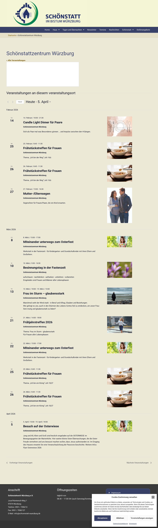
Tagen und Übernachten (73, 30)
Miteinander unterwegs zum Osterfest (48, 242)
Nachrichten (114, 30)
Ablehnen (120, 518)
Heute (20, 102)
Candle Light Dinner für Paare (42, 122)
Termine (102, 30)
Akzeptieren (102, 518)
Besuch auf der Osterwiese (41, 426)
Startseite (12, 35)
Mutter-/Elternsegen (36, 193)
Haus (56, 30)
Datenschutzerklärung (120, 524)
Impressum (133, 524)
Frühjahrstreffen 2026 (37, 322)
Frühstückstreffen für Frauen (42, 148)
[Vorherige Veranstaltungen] (7, 101)
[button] (153, 497)
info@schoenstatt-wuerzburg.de (27, 513)
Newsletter (91, 30)
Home (47, 30)
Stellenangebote (143, 30)
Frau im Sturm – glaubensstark (43, 293)
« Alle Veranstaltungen (15, 60)
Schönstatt (128, 30)
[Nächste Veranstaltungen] (12, 101)
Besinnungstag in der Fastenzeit (44, 267)
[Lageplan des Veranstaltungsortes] (43, 74)
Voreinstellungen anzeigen (142, 518)
